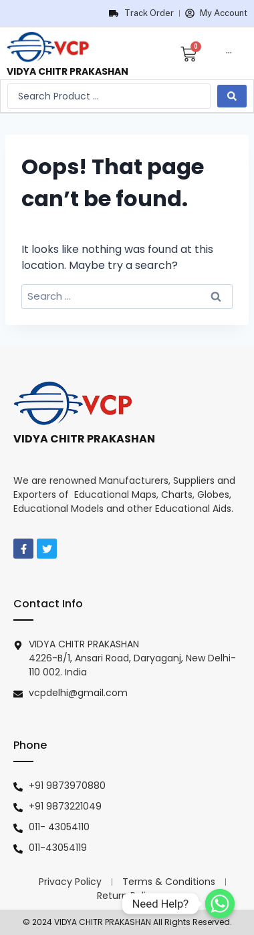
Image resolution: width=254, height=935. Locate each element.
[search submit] (232, 96)
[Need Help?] (220, 903)
